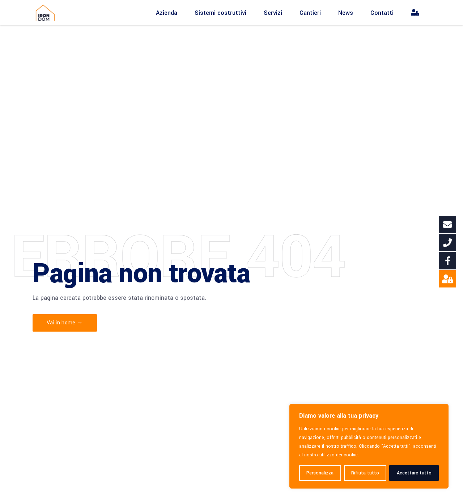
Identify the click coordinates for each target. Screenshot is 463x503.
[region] (369, 446)
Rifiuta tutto (365, 473)
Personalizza (320, 473)
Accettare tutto (414, 473)
